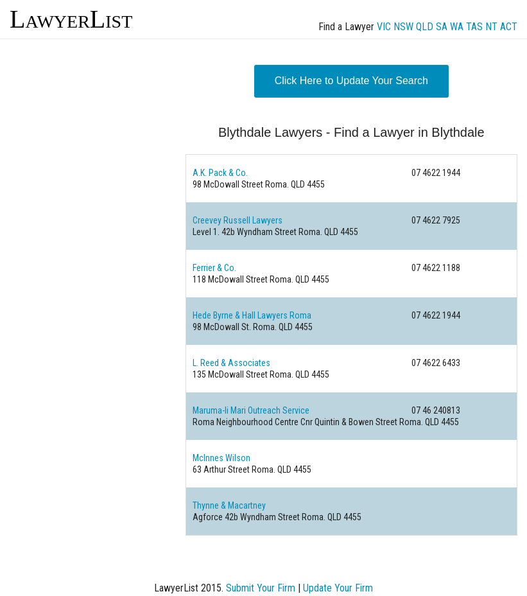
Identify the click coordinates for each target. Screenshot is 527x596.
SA (441, 27)
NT (491, 27)
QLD (424, 27)
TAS (474, 27)
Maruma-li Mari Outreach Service (251, 410)
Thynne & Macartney (229, 505)
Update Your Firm (338, 588)
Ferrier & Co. (214, 268)
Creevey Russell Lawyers (237, 220)
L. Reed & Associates (231, 363)
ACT (508, 27)
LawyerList (71, 18)
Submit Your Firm (260, 588)
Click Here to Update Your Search (351, 80)
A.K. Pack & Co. (220, 173)
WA (456, 27)
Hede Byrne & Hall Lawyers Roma (252, 315)
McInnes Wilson (221, 458)
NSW (403, 27)
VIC (384, 27)
